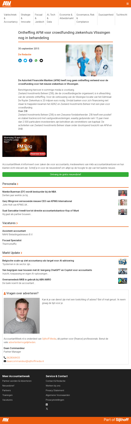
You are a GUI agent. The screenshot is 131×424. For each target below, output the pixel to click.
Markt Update (11, 253)
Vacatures (9, 223)
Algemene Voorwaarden (58, 395)
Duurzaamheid (106, 14)
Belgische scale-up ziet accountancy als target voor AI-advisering (38, 260)
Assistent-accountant (14, 231)
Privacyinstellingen (55, 400)
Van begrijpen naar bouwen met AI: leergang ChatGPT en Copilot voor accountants (47, 270)
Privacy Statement (55, 390)
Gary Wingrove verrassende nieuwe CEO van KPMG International (37, 201)
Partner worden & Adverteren (17, 381)
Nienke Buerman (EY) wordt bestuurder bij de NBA (29, 191)
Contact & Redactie (55, 381)
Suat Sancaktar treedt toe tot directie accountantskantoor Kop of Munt (40, 210)
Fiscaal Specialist (11, 240)
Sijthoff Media (49, 338)
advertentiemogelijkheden (22, 342)
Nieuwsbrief (8, 385)
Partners (6, 390)
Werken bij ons (53, 385)
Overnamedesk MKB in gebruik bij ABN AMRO (26, 279)
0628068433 (13, 357)
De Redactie (24, 54)
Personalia (9, 184)
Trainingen (7, 395)
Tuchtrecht (121, 14)
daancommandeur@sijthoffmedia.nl (25, 361)
